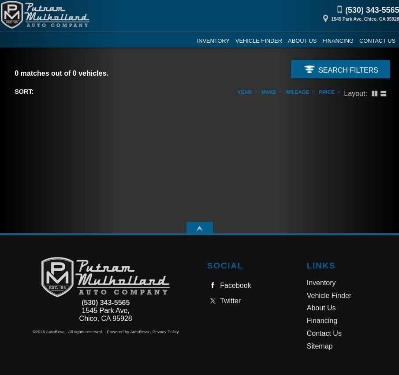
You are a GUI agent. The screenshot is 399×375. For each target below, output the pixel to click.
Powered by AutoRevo (128, 331)
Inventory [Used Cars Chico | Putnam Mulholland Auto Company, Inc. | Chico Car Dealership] (213, 40)
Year (245, 92)
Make (268, 92)
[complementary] (372, 348)
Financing (322, 320)
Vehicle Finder (329, 295)
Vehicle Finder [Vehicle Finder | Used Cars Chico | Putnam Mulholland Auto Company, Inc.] (258, 40)
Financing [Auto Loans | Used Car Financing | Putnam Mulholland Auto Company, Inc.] (337, 40)
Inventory (321, 283)
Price (327, 92)
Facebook (229, 285)
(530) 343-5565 (106, 302)
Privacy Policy (166, 331)
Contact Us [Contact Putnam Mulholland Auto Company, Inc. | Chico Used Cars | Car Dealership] (377, 40)
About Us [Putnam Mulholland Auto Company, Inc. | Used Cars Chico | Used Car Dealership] (302, 40)
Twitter (224, 300)
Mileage (297, 92)
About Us (321, 308)
